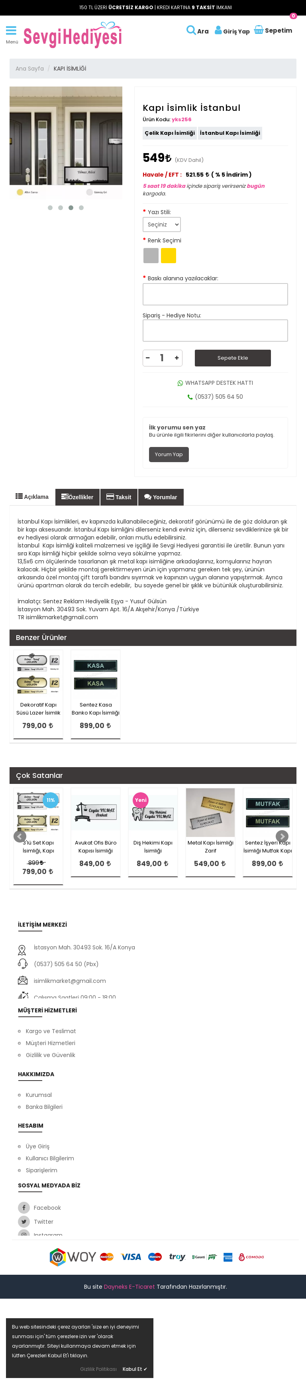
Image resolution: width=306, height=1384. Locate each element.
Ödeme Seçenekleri (53, 1075)
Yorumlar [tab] (160, 496)
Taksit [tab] (118, 496)
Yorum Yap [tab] (169, 454)
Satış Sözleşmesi (48, 1236)
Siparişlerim (41, 1212)
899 (35, 863)
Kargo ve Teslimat (51, 1039)
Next (282, 836)
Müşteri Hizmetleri (50, 1051)
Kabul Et (135, 1369)
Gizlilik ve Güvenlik (50, 1063)
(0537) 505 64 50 (215, 397)
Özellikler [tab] (77, 496)
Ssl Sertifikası (43, 1138)
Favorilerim (41, 1224)
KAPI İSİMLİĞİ (70, 69)
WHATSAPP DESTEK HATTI (215, 383)
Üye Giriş (37, 1188)
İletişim (35, 1150)
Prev (20, 836)
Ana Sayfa (30, 69)
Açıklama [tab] (32, 496)
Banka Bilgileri (44, 1126)
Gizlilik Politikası (98, 1369)
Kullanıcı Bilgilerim (50, 1200)
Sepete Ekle (233, 358)
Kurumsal (39, 1114)
